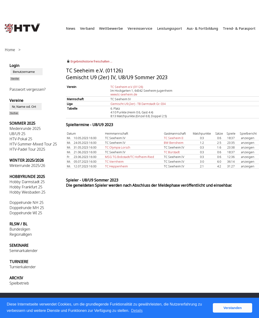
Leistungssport (169, 28)
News (70, 28)
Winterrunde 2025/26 (27, 165)
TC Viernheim (114, 161)
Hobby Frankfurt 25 (25, 187)
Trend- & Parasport (239, 28)
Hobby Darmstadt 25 (27, 181)
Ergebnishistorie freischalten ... (91, 61)
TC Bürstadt (172, 152)
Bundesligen (19, 229)
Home (10, 49)
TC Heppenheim (116, 166)
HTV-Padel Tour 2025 (27, 149)
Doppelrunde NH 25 (26, 202)
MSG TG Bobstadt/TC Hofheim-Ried (129, 157)
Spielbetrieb (19, 283)
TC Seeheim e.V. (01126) (126, 87)
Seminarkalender (23, 250)
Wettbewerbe (111, 28)
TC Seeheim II (173, 138)
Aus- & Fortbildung (202, 28)
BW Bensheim (173, 142)
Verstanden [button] (232, 308)
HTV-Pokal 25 (20, 138)
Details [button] (137, 311)
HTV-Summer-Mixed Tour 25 (33, 144)
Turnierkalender (22, 266)
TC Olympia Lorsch (117, 147)
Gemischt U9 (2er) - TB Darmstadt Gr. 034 (138, 104)
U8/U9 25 (17, 133)
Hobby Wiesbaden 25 (27, 192)
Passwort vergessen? (27, 89)
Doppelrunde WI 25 (25, 212)
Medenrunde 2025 (25, 128)
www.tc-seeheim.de (123, 94)
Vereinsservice (140, 28)
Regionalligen (20, 234)
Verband (87, 28)
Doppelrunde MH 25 (26, 207)
